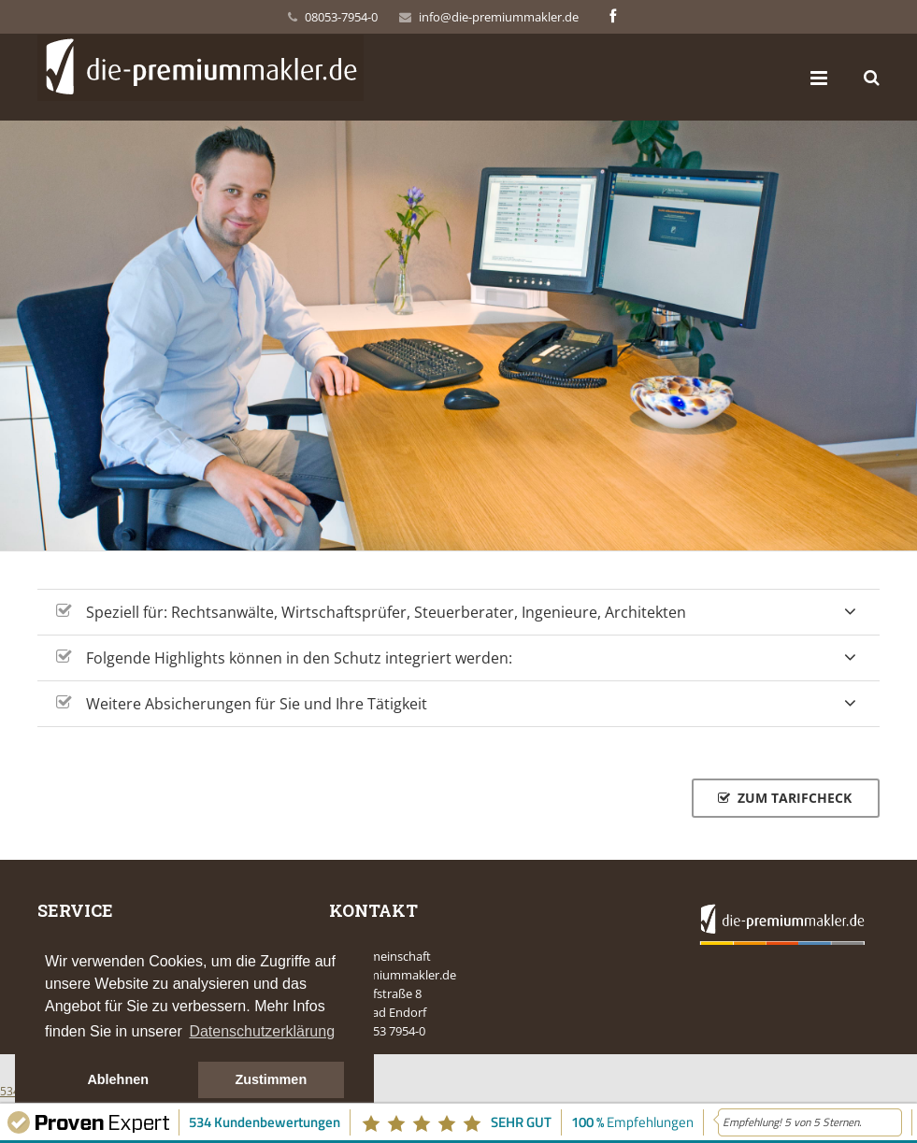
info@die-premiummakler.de (499, 16)
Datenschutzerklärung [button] (262, 1031)
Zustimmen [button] (271, 1079)
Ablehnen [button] (118, 1079)
